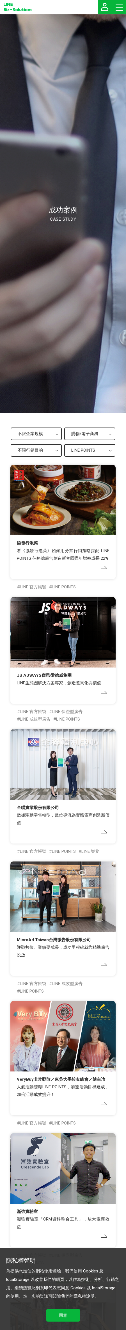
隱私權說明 (84, 1296)
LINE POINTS (64, 586)
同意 (63, 1315)
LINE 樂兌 (90, 851)
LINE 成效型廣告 (35, 719)
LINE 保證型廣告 (67, 711)
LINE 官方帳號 (33, 586)
